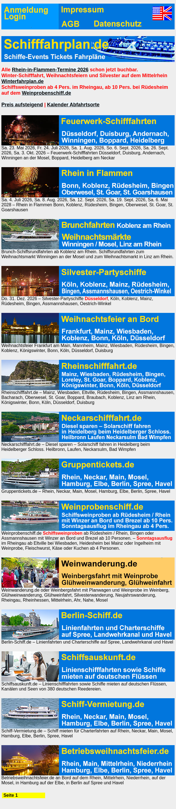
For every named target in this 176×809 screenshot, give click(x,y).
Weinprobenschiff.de (46, 93)
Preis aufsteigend (22, 104)
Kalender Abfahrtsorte (73, 104)
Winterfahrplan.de (22, 81)
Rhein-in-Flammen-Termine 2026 (50, 69)
